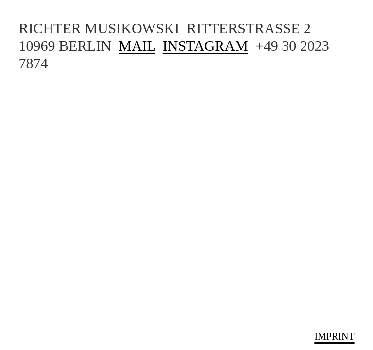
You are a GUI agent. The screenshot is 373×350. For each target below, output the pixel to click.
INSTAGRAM (205, 45)
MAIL (137, 45)
